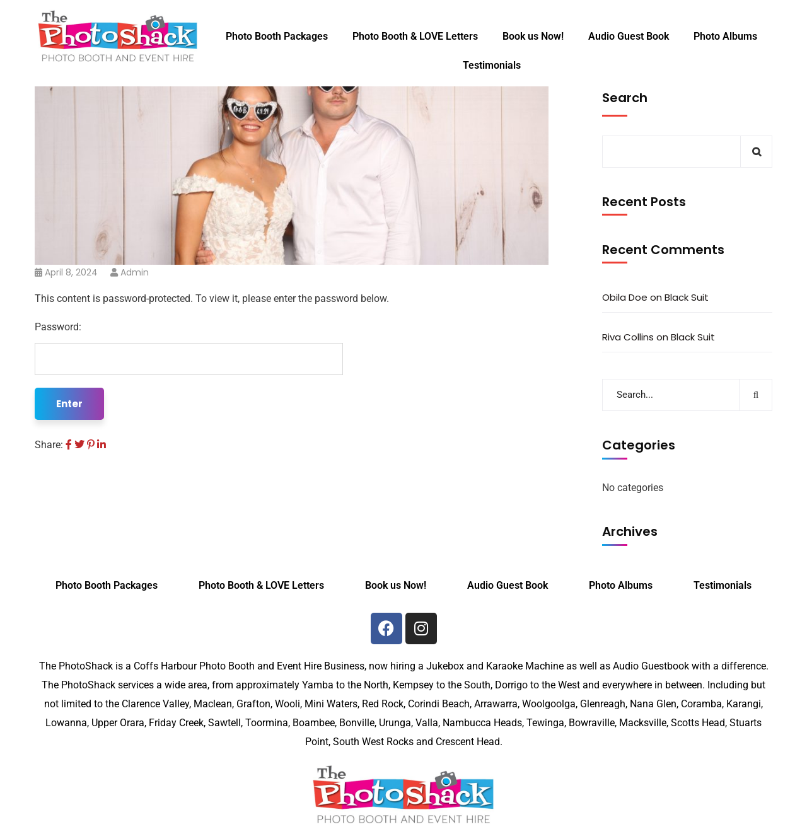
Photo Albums (725, 36)
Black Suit (687, 297)
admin (134, 272)
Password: (189, 348)
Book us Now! (533, 36)
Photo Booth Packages (277, 36)
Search (624, 98)
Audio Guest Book (628, 36)
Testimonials (492, 65)
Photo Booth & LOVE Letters (415, 36)
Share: (49, 445)
